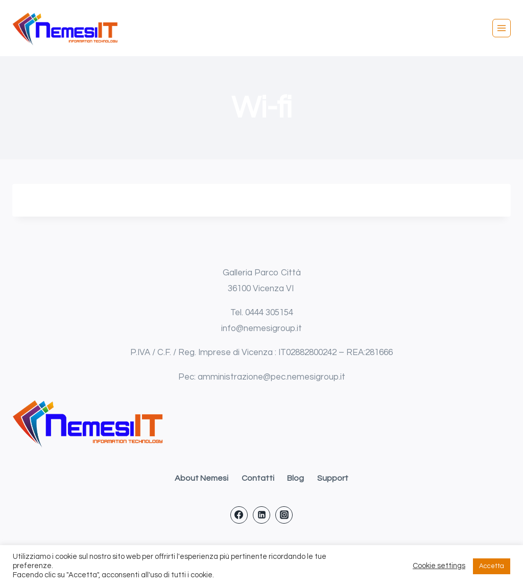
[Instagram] (284, 515)
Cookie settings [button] (439, 566)
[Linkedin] (261, 515)
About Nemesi (201, 478)
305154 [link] (279, 312)
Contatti (258, 478)
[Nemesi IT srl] (66, 28)
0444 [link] (255, 312)
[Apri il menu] (501, 28)
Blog (295, 478)
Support (332, 478)
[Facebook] (239, 515)
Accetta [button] (491, 566)
